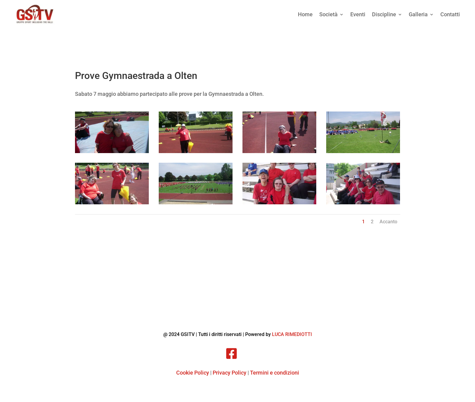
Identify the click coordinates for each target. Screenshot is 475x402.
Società (328, 14)
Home (305, 14)
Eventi (357, 14)
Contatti (450, 14)
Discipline (384, 14)
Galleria (418, 14)
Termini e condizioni (274, 372)
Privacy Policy (229, 372)
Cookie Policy (192, 372)
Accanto (388, 222)
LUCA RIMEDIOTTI (292, 334)
